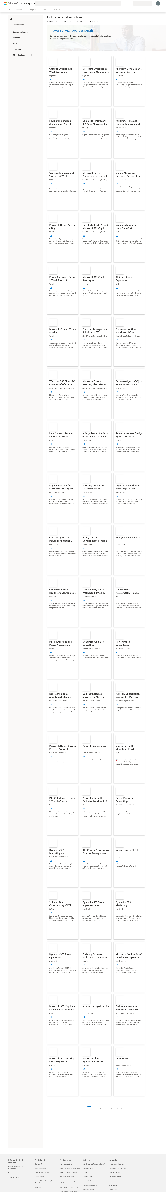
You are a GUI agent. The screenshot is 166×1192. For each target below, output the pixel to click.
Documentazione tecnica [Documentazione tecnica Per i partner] (67, 1177)
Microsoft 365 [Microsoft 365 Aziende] (87, 1181)
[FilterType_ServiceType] (11, 49)
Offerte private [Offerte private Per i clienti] (39, 1177)
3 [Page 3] (100, 1108)
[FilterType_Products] (11, 37)
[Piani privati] (131, 3)
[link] (62, 81)
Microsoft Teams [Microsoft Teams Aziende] (88, 1189)
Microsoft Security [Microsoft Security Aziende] (89, 1168)
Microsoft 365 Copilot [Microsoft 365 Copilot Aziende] (90, 1185)
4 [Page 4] (105, 1108)
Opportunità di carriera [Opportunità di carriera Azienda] (116, 1164)
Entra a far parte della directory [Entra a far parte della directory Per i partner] (70, 1168)
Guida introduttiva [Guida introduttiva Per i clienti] (41, 1168)
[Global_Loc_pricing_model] (11, 55)
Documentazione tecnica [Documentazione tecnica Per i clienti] (43, 1172)
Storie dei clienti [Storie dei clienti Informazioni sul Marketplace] (13, 1177)
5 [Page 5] (111, 1108)
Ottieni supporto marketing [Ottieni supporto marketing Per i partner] (68, 1172)
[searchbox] (28, 25)
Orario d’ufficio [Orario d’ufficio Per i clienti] (39, 1164)
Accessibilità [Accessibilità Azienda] (113, 1185)
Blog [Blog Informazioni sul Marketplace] (9, 1173)
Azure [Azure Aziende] (85, 1172)
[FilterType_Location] (11, 32)
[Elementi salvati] (128, 3)
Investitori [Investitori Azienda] (112, 1181)
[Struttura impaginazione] (106, 1110)
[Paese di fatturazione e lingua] (142, 3)
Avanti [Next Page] (119, 1108)
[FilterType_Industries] (11, 43)
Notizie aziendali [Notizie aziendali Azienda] (114, 1172)
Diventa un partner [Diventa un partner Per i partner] (66, 1164)
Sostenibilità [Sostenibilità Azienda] (113, 1189)
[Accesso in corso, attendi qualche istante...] (158, 3)
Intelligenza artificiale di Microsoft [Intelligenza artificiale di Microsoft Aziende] (94, 1164)
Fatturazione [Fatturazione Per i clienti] (39, 1187)
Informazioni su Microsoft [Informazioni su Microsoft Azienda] (117, 1168)
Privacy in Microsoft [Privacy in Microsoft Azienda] (115, 1177)
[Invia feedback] (122, 3)
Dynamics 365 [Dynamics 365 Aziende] (87, 1177)
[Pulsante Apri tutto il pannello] (7, 9)
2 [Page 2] (94, 1108)
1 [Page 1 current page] (89, 1108)
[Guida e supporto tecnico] (125, 3)
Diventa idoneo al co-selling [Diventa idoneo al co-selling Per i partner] (69, 1187)
